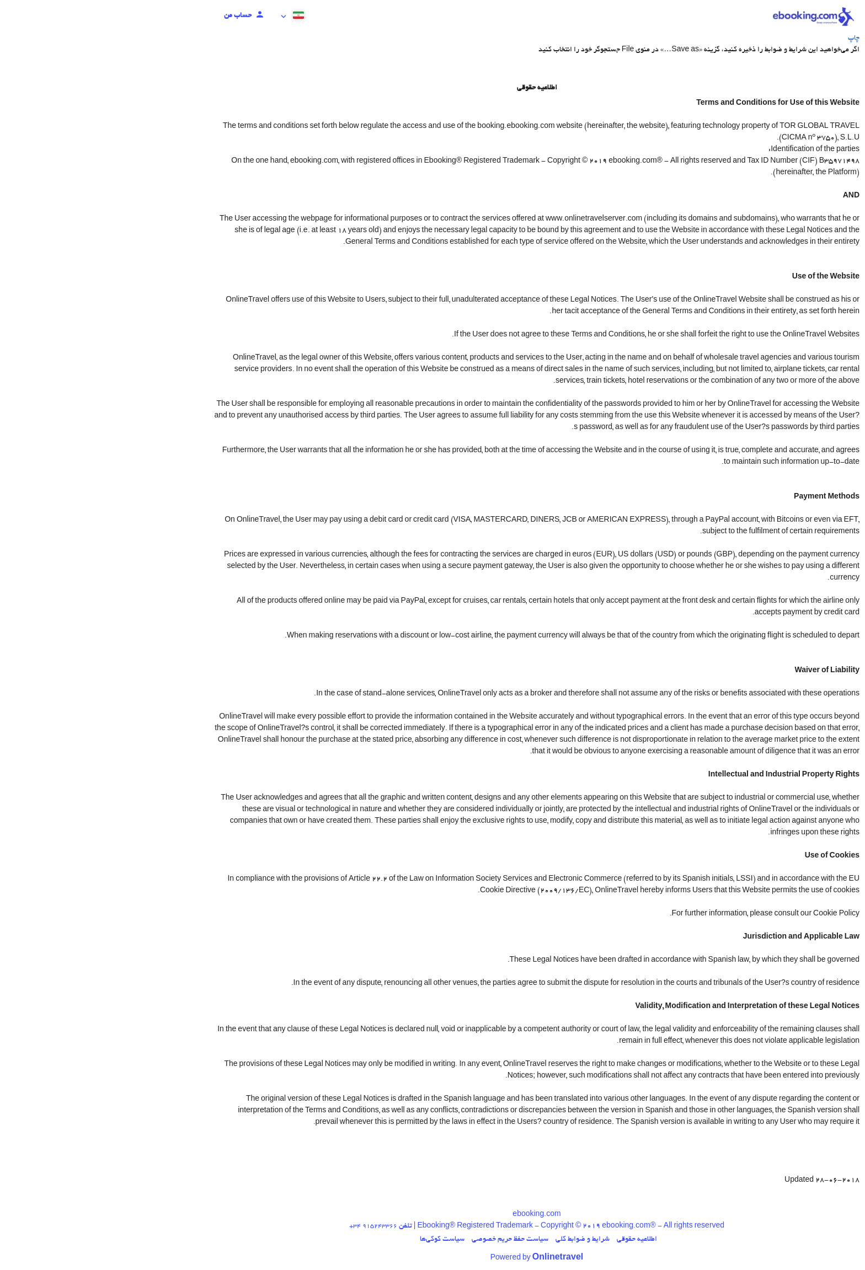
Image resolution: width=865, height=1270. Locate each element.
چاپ (749, 38)
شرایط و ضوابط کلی (478, 1240)
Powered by (432, 1258)
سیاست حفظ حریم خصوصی (405, 1240)
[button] (189, 16)
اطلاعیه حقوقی (532, 1240)
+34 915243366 (269, 1226)
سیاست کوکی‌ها (338, 1240)
